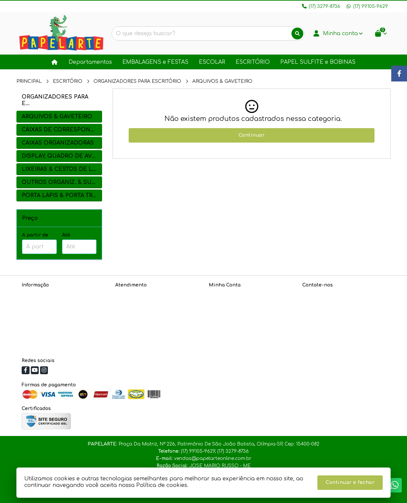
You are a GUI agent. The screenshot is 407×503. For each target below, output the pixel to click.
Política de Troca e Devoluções (58, 319)
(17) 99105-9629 (328, 305)
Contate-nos (130, 293)
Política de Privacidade (49, 302)
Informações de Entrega (50, 310)
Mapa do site (131, 302)
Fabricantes (129, 319)
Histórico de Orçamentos (238, 302)
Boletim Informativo (232, 310)
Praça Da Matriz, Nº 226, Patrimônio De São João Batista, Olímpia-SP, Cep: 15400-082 (340, 334)
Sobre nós (34, 293)
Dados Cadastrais (230, 293)
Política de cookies (44, 327)
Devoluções (129, 310)
